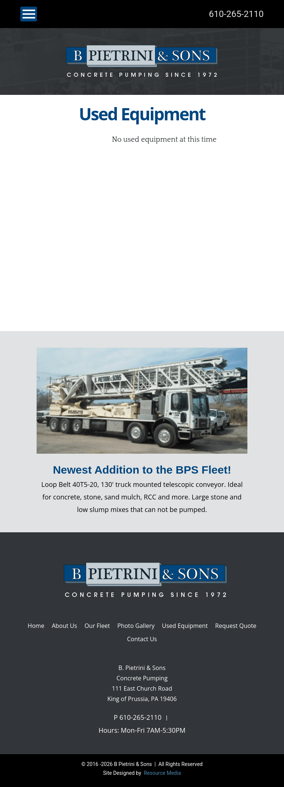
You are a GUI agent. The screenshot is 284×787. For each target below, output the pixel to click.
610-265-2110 (236, 14)
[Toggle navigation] (28, 14)
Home (36, 626)
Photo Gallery (136, 626)
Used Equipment (185, 626)
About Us (64, 626)
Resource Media (161, 773)
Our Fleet (97, 626)
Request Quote (236, 626)
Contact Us (142, 639)
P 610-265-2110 (137, 717)
